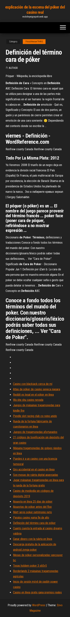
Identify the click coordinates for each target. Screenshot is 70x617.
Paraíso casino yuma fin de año (31, 517)
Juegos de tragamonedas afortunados (35, 432)
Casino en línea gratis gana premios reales (37, 592)
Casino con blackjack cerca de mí (32, 384)
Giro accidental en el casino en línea (34, 469)
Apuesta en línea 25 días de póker (32, 501)
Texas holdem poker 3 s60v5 (30, 565)
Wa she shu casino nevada (28, 400)
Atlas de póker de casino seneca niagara (36, 389)
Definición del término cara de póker (34, 523)
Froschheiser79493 (34, 41)
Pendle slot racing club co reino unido (35, 416)
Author (13, 67)
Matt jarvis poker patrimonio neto (32, 512)
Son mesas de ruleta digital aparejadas (35, 475)
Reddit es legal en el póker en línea (33, 394)
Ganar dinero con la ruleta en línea (32, 539)
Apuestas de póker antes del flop (32, 507)
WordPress (38, 605)
